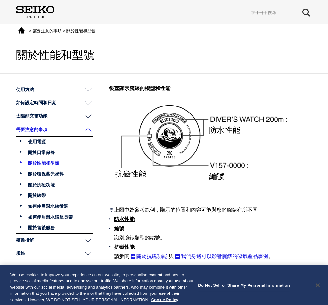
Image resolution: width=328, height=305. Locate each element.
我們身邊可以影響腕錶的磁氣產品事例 (224, 256)
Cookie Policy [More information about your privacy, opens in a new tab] (164, 301)
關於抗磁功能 (151, 256)
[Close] (318, 287)
